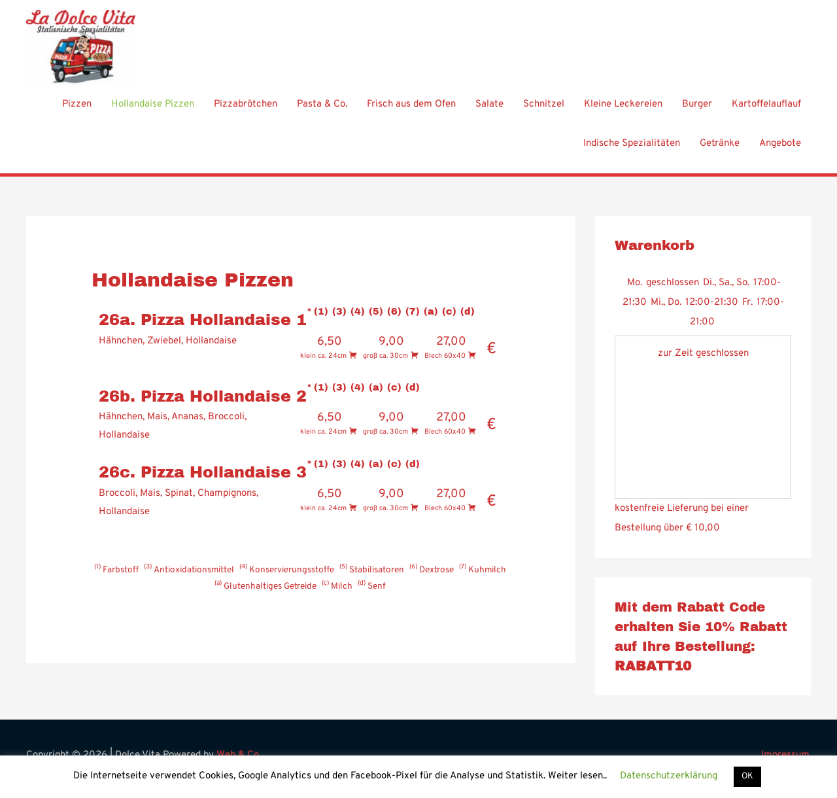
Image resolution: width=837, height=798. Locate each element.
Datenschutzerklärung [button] (668, 776)
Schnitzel (543, 111)
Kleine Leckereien (623, 111)
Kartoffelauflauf (766, 111)
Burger (697, 111)
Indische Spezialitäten (631, 151)
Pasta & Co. (322, 111)
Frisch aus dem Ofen (411, 111)
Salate (489, 111)
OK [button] (747, 776)
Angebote (780, 151)
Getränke (720, 151)
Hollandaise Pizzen (152, 111)
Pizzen (77, 111)
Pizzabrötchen (245, 111)
